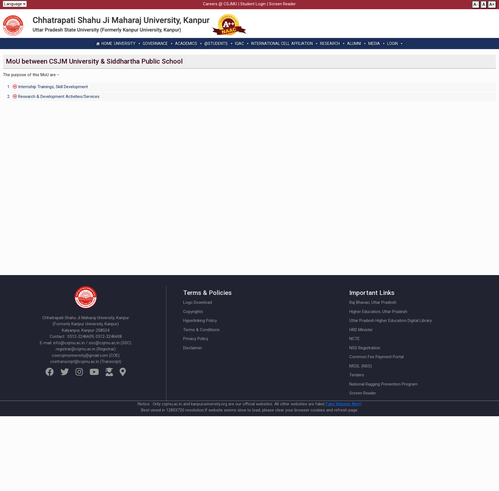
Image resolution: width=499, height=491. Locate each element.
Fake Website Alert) (344, 403)
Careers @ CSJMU (220, 3)
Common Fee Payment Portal (376, 356)
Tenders (356, 374)
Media (377, 43)
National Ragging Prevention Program (383, 384)
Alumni (357, 43)
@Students (218, 43)
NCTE (354, 338)
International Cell (270, 43)
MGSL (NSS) (360, 366)
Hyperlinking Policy (200, 320)
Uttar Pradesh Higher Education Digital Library (390, 320)
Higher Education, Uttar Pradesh (378, 311)
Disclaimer (192, 347)
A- (475, 4)
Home (106, 43)
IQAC (242, 43)
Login (395, 43)
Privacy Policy (195, 338)
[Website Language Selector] (15, 4)
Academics (189, 43)
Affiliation (304, 43)
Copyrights (193, 311)
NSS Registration (364, 347)
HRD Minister (361, 329)
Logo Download (197, 302)
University (127, 43)
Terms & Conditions (201, 329)
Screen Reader (282, 3)
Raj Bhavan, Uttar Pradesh (372, 302)
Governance (158, 43)
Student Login (253, 3)
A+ (492, 4)
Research (332, 43)
